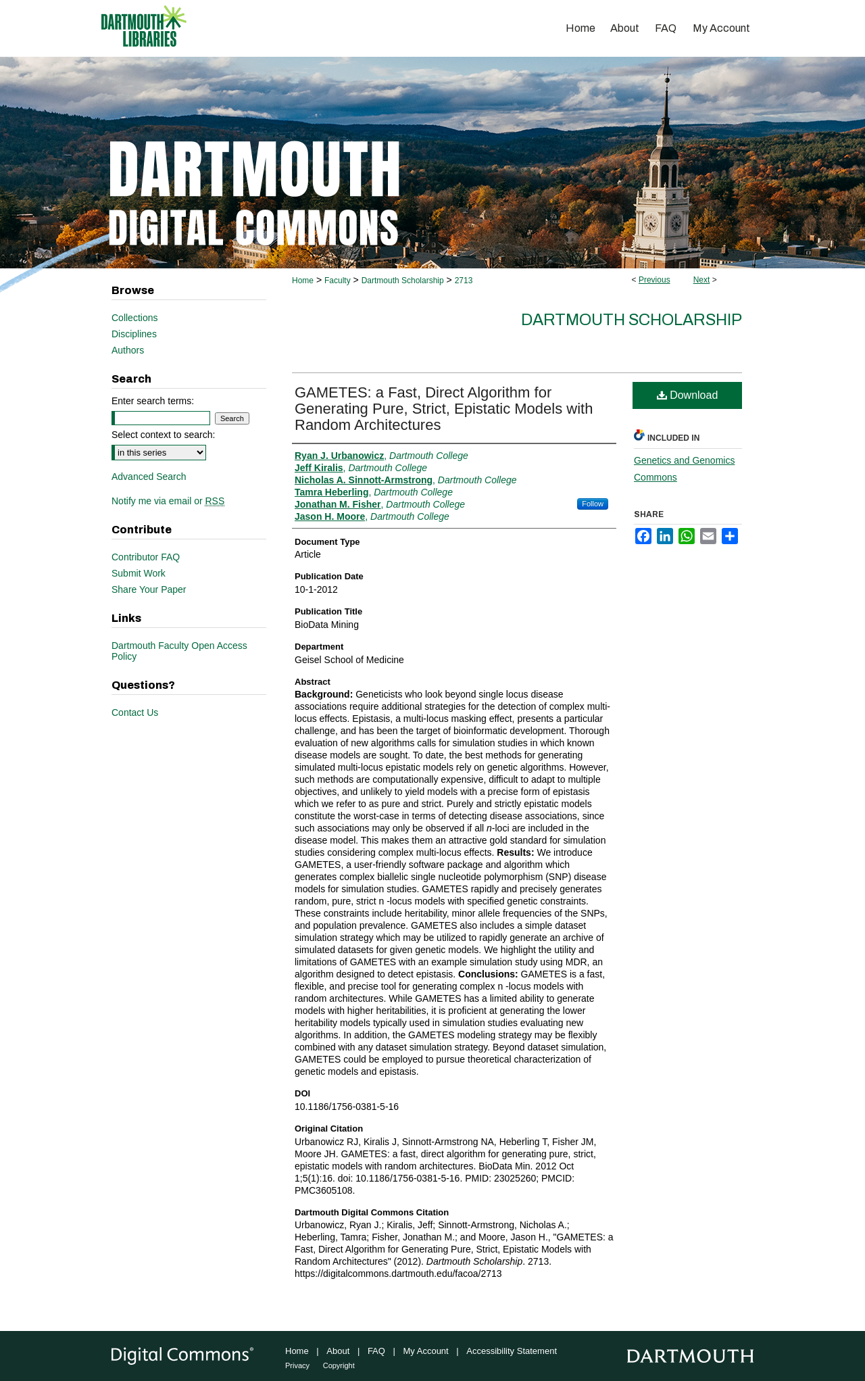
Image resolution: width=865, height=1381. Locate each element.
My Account (426, 1351)
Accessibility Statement (511, 1351)
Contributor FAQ (146, 557)
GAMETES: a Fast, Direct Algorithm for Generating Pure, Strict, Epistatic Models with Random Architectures (444, 408)
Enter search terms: (153, 400)
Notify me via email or (168, 500)
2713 (464, 280)
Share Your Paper (149, 589)
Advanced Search (149, 476)
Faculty (337, 280)
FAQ (376, 1351)
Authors (128, 350)
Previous (654, 280)
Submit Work (139, 573)
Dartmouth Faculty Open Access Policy (179, 651)
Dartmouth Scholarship (403, 280)
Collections (134, 317)
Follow (592, 504)
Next (701, 280)
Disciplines (134, 334)
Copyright (339, 1365)
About (337, 1351)
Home (303, 280)
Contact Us (135, 712)
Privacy (297, 1365)
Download (687, 395)
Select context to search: (163, 434)
